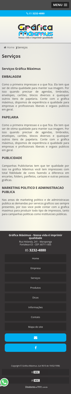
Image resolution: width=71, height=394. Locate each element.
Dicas (35, 297)
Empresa (35, 268)
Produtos (35, 287)
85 (35, 13)
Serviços (35, 278)
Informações (35, 307)
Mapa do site (35, 327)
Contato (35, 317)
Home (35, 258)
